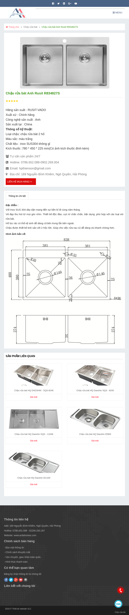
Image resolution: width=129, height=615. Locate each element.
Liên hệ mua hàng (19, 181)
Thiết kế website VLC (21, 609)
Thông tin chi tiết (17, 196)
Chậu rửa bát (30, 27)
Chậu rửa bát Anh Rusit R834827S (60, 27)
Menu (117, 12)
